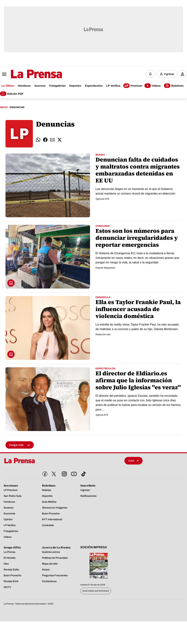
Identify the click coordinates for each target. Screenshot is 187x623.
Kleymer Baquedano (105, 268)
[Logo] (27, 74)
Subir (133, 461)
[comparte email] (52, 140)
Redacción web (103, 335)
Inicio (4, 107)
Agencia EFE (102, 415)
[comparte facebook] (45, 140)
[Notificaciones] (150, 74)
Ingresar (169, 74)
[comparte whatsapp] (38, 140)
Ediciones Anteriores (95, 591)
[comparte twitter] (59, 140)
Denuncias (17, 107)
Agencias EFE (102, 199)
